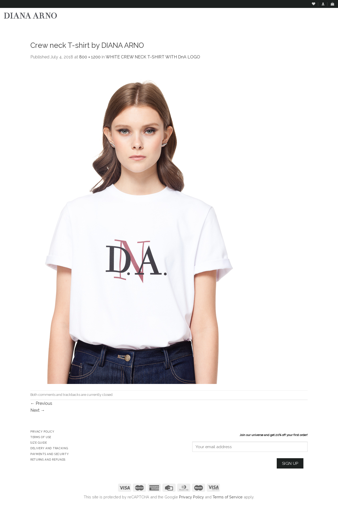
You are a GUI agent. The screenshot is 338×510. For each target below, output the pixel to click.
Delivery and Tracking (49, 448)
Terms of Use (40, 437)
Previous (41, 403)
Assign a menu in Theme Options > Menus (280, 28)
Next (37, 410)
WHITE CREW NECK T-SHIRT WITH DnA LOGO (153, 56)
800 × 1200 (90, 56)
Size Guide (38, 442)
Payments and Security (49, 454)
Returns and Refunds (47, 459)
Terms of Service (228, 497)
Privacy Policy (191, 497)
